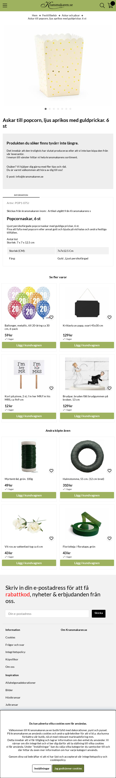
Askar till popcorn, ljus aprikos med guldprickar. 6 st (57, 18)
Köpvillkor (11, 659)
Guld (60, 258)
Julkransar (11, 704)
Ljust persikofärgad (76, 258)
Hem (34, 15)
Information (21, 195)
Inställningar (42, 768)
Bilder (9, 690)
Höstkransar (12, 697)
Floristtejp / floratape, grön (79, 546)
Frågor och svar (14, 644)
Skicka (99, 612)
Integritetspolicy (15, 652)
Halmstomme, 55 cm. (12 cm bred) (83, 478)
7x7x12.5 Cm (65, 250)
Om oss (9, 666)
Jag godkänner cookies (68, 768)
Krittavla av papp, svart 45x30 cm (83, 325)
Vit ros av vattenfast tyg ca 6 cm (24, 546)
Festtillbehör (49, 15)
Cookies (10, 637)
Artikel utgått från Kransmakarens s (69, 211)
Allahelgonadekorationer (20, 682)
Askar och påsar (71, 15)
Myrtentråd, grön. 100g (19, 478)
